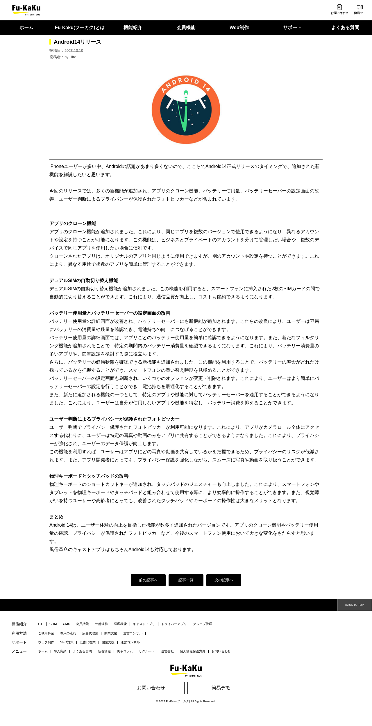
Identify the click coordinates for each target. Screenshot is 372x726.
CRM (53, 624)
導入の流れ (68, 633)
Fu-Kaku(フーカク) (178, 701)
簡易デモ (360, 13)
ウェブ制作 (46, 642)
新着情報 (104, 651)
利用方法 (19, 633)
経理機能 (120, 624)
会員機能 (186, 27)
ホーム (26, 27)
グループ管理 (202, 624)
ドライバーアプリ (174, 624)
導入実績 (60, 651)
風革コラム (125, 651)
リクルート (147, 651)
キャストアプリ (144, 624)
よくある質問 (345, 27)
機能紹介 (133, 27)
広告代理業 (90, 633)
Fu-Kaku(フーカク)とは (80, 27)
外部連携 (101, 624)
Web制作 (239, 27)
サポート (292, 27)
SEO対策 (67, 642)
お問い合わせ (339, 13)
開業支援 (110, 633)
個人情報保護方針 (192, 651)
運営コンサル (132, 633)
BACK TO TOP (354, 604)
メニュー (19, 652)
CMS (66, 624)
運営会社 (167, 651)
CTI (40, 624)
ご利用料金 (46, 633)
